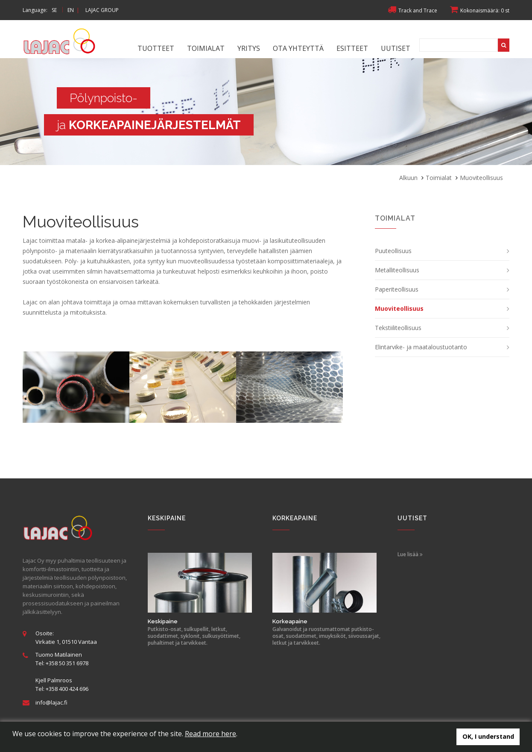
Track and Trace (412, 10)
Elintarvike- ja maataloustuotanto (421, 347)
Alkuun (408, 178)
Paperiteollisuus (396, 289)
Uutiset (395, 48)
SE (54, 10)
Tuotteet (155, 48)
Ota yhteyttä (298, 48)
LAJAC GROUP (102, 10)
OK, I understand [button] (488, 736)
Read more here (210, 733)
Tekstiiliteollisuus (398, 328)
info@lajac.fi (51, 702)
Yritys (248, 48)
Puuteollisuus (393, 251)
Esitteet (352, 48)
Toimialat (206, 48)
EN (70, 10)
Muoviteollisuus (399, 308)
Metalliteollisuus (397, 270)
